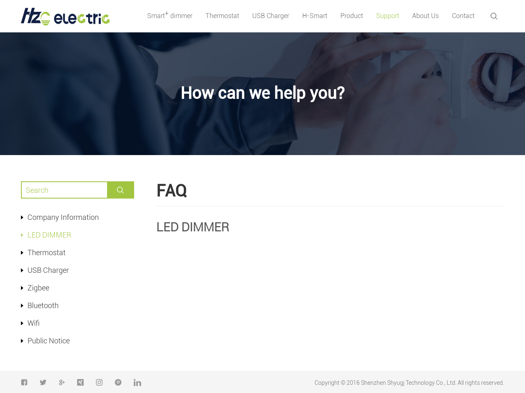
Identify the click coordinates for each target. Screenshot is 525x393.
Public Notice (48, 340)
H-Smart (314, 16)
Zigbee (38, 287)
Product (351, 16)
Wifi (33, 323)
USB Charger (270, 16)
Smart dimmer (169, 14)
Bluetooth (43, 305)
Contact (463, 16)
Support (387, 16)
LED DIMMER (49, 235)
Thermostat (222, 16)
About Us (425, 16)
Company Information (63, 217)
